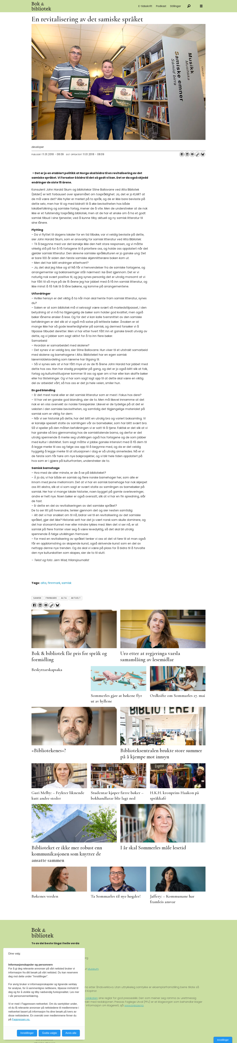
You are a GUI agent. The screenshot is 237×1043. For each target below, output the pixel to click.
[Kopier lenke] (197, 154)
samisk (66, 583)
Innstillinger (223, 1040)
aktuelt (76, 598)
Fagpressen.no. (21, 1019)
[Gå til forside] (68, 6)
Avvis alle (70, 1033)
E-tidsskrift (145, 6)
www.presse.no (134, 1005)
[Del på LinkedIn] (187, 154)
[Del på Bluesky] (202, 154)
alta (43, 583)
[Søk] (189, 6)
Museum (93, 969)
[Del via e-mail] (192, 154)
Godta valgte (49, 1033)
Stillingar (175, 6)
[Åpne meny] (201, 6)
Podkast (161, 6)
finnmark (54, 583)
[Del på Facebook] (181, 154)
